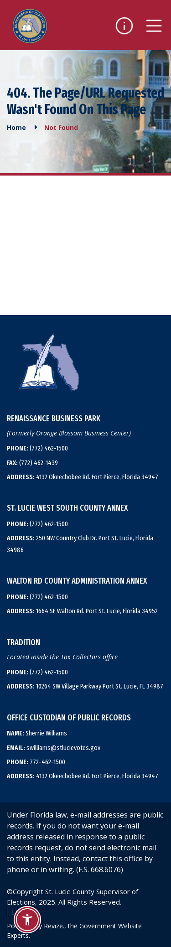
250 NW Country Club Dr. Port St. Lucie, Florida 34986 (80, 544)
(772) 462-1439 (32, 463)
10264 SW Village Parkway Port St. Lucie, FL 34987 (85, 686)
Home (16, 127)
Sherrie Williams (37, 733)
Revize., (55, 925)
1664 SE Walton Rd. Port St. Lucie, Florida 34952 (82, 611)
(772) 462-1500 (37, 448)
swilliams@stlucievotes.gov (53, 748)
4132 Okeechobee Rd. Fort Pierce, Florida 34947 (82, 477)
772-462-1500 (36, 762)
